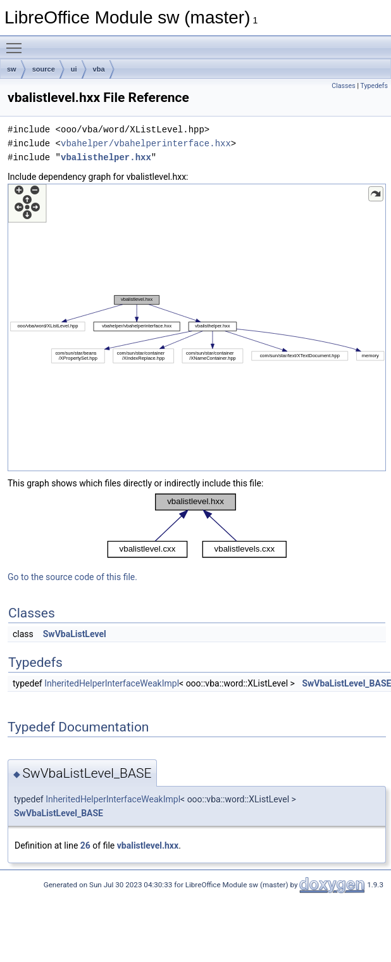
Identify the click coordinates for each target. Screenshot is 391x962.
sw (11, 69)
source (43, 69)
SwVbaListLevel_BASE (58, 813)
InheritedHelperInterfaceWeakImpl (111, 683)
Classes (343, 86)
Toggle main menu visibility (17, 42)
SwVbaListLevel (74, 634)
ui (74, 69)
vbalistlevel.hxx (147, 845)
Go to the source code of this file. (72, 577)
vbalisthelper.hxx (106, 157)
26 (85, 845)
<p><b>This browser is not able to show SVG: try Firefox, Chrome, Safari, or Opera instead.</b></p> (196, 327)
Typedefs (374, 86)
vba (99, 69)
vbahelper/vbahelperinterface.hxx (146, 143)
